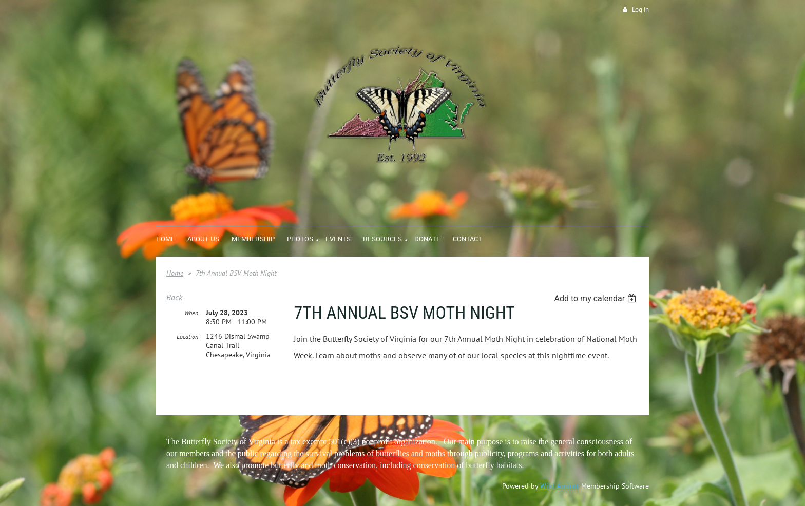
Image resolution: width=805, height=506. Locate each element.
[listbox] (596, 298)
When (191, 313)
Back (174, 297)
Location (187, 336)
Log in (640, 9)
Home (174, 273)
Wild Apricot (559, 486)
